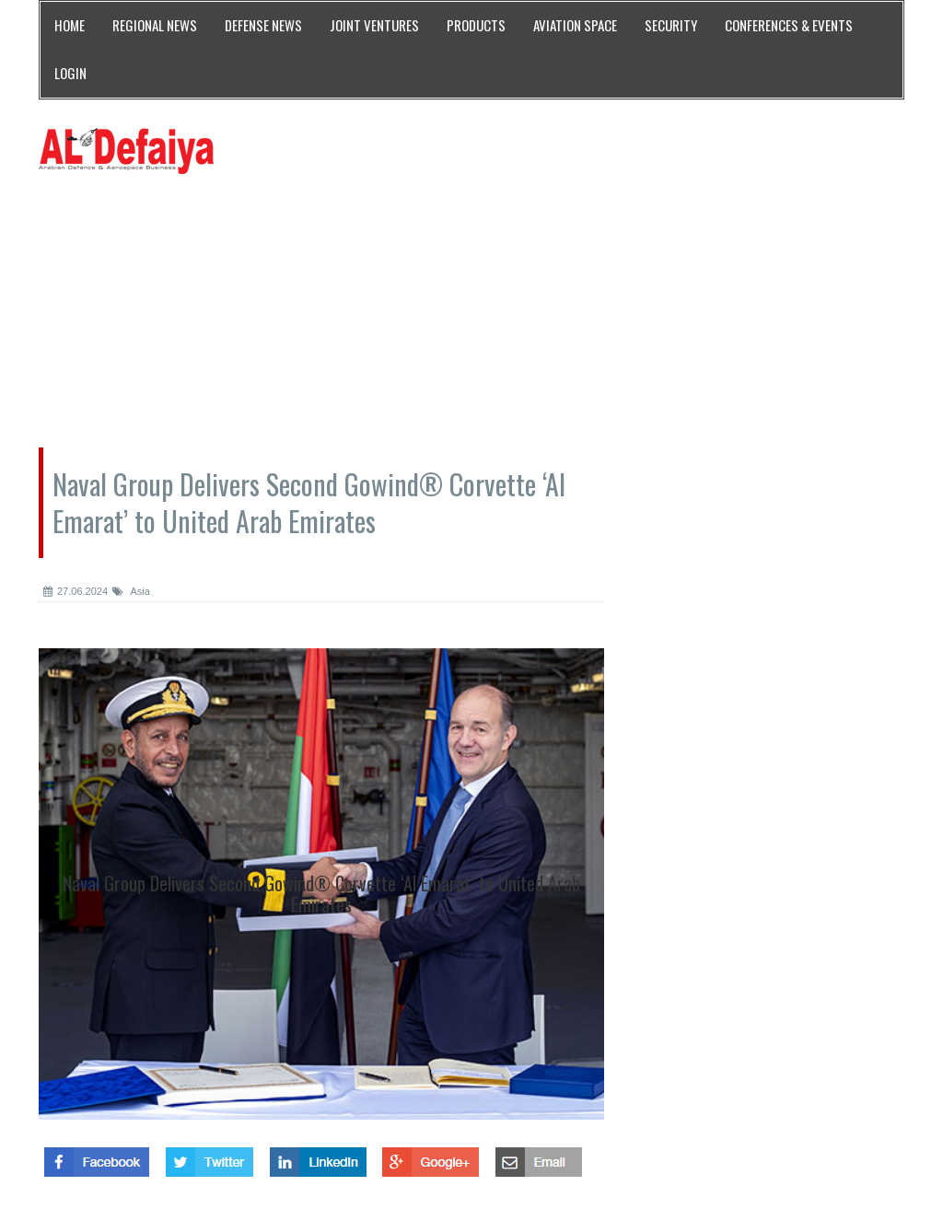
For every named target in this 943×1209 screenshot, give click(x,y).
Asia (131, 591)
